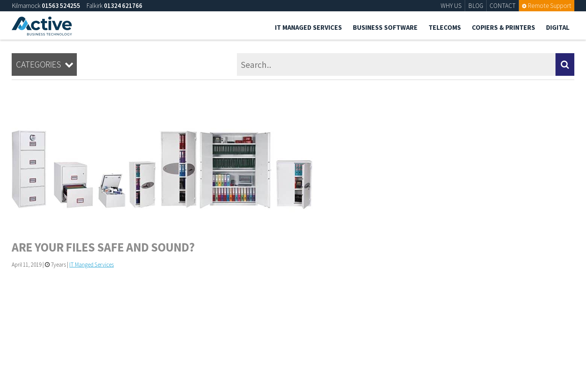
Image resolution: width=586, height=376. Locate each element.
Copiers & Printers (503, 27)
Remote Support (546, 6)
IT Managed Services (308, 27)
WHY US (451, 6)
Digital (557, 27)
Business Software (385, 27)
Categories (46, 64)
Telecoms (445, 27)
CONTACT (503, 6)
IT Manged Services (91, 264)
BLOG (475, 6)
